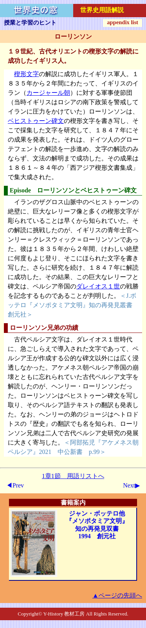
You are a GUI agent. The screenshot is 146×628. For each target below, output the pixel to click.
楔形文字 (26, 74)
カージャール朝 (48, 92)
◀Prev (15, 485)
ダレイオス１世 (98, 286)
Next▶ (131, 485)
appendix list (122, 22)
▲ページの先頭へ (117, 595)
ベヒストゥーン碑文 (36, 120)
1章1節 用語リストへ (73, 476)
